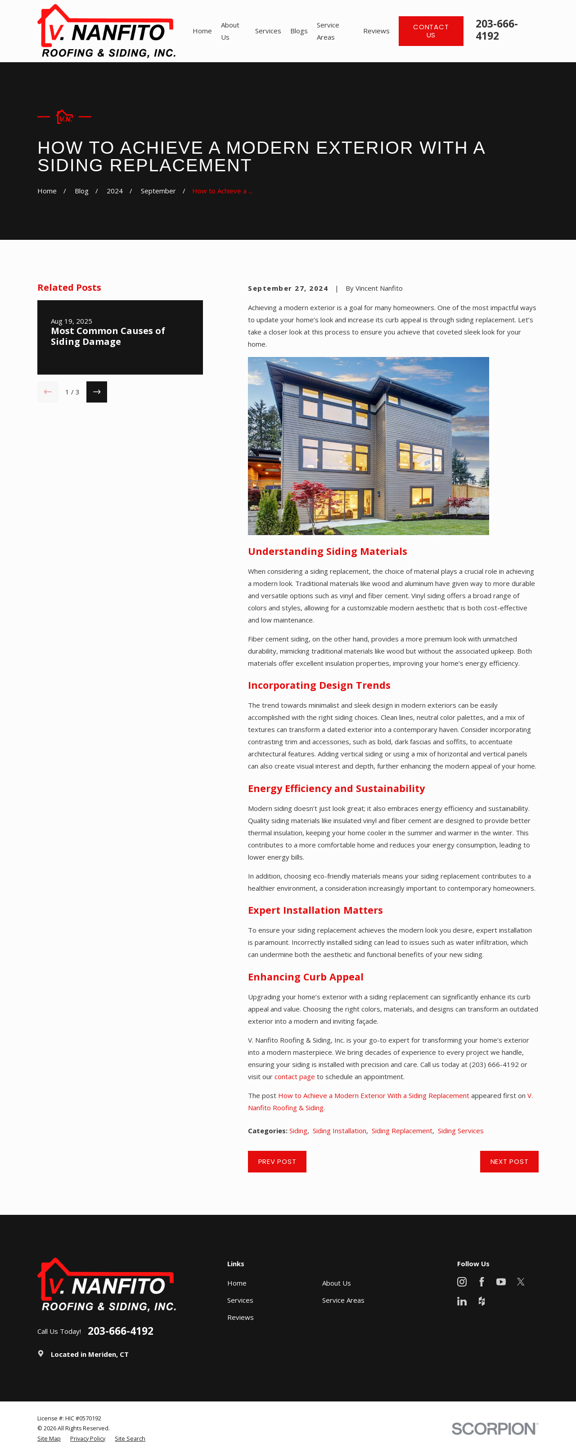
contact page (294, 1076)
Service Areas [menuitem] (328, 30)
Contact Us (431, 31)
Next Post (509, 1161)
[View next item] (97, 392)
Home (237, 1282)
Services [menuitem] (268, 30)
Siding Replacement (402, 1130)
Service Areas (343, 1300)
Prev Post (277, 1161)
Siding (298, 1130)
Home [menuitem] (202, 30)
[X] (521, 1282)
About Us (336, 1282)
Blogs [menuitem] (299, 30)
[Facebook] (481, 1282)
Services (240, 1300)
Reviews (240, 1317)
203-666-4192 (497, 30)
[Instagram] (462, 1282)
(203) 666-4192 (494, 1064)
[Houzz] (481, 1301)
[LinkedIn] (462, 1301)
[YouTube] (501, 1282)
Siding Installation (339, 1130)
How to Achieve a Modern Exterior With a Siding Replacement (373, 1095)
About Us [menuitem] (230, 30)
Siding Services (461, 1130)
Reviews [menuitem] (376, 30)
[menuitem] (49, 1439)
